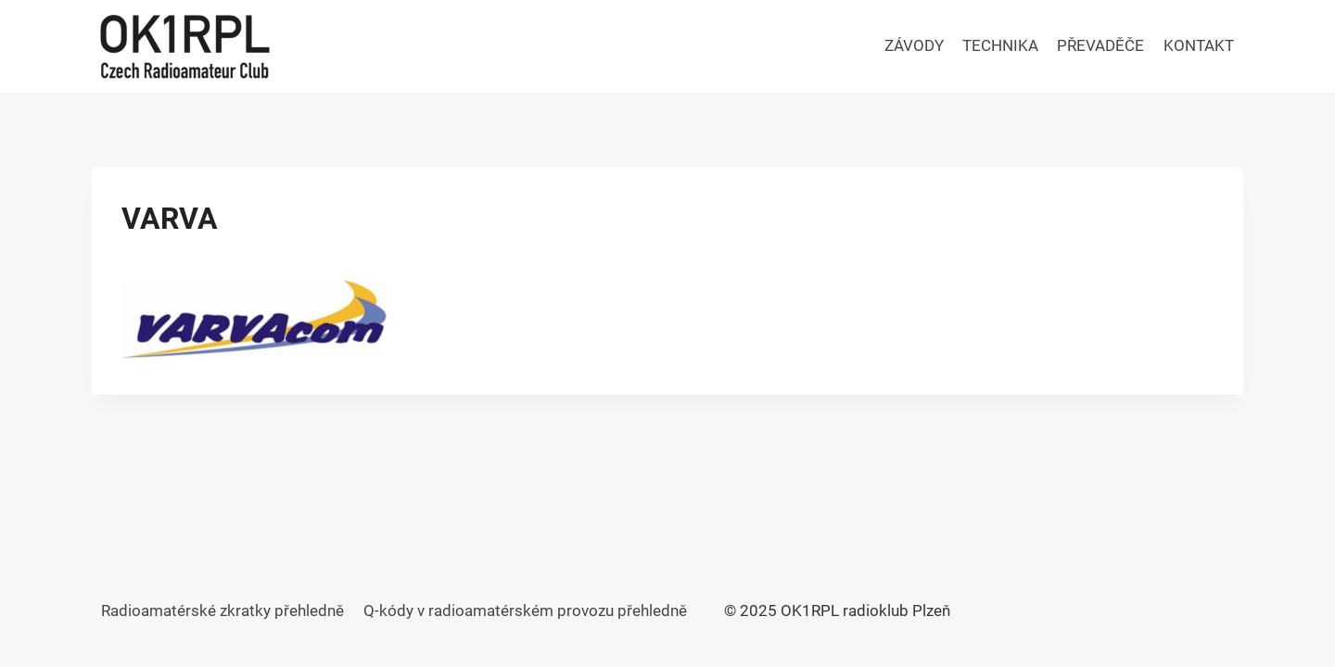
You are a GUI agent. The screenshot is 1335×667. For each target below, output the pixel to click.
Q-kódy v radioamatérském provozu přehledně (525, 610)
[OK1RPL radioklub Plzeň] (184, 46)
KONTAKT (1198, 45)
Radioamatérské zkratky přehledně (222, 610)
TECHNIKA (1000, 45)
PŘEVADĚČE (1100, 45)
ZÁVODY (914, 45)
